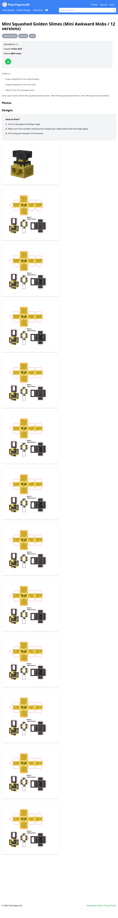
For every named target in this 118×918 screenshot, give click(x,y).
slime (32, 36)
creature (23, 36)
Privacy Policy (110, 905)
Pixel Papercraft (16, 4)
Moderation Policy (95, 905)
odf (16, 44)
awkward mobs (9, 36)
